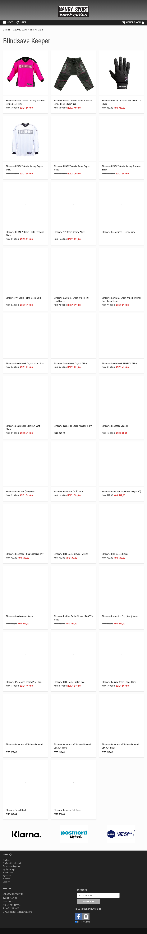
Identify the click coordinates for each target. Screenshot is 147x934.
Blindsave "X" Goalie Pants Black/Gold (23, 297)
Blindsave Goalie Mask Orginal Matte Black (25, 363)
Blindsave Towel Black (16, 810)
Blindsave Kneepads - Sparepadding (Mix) (25, 554)
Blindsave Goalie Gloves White (19, 616)
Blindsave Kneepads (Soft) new (68, 491)
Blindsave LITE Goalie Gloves (115, 554)
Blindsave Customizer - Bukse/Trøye (118, 232)
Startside (6, 30)
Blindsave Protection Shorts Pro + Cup (24, 682)
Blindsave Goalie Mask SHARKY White (119, 363)
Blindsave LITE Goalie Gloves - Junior (71, 554)
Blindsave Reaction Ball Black (67, 810)
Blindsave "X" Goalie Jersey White (69, 232)
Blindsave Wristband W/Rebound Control (24, 744)
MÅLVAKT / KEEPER (20, 30)
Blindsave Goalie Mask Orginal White (70, 363)
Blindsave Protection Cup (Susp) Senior (120, 616)
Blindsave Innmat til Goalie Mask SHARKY (73, 426)
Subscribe (82, 889)
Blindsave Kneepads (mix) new (20, 491)
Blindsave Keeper (36, 30)
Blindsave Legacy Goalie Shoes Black (119, 682)
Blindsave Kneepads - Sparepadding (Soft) (121, 491)
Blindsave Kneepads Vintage (115, 426)
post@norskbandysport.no (21, 912)
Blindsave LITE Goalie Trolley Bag (69, 682)
